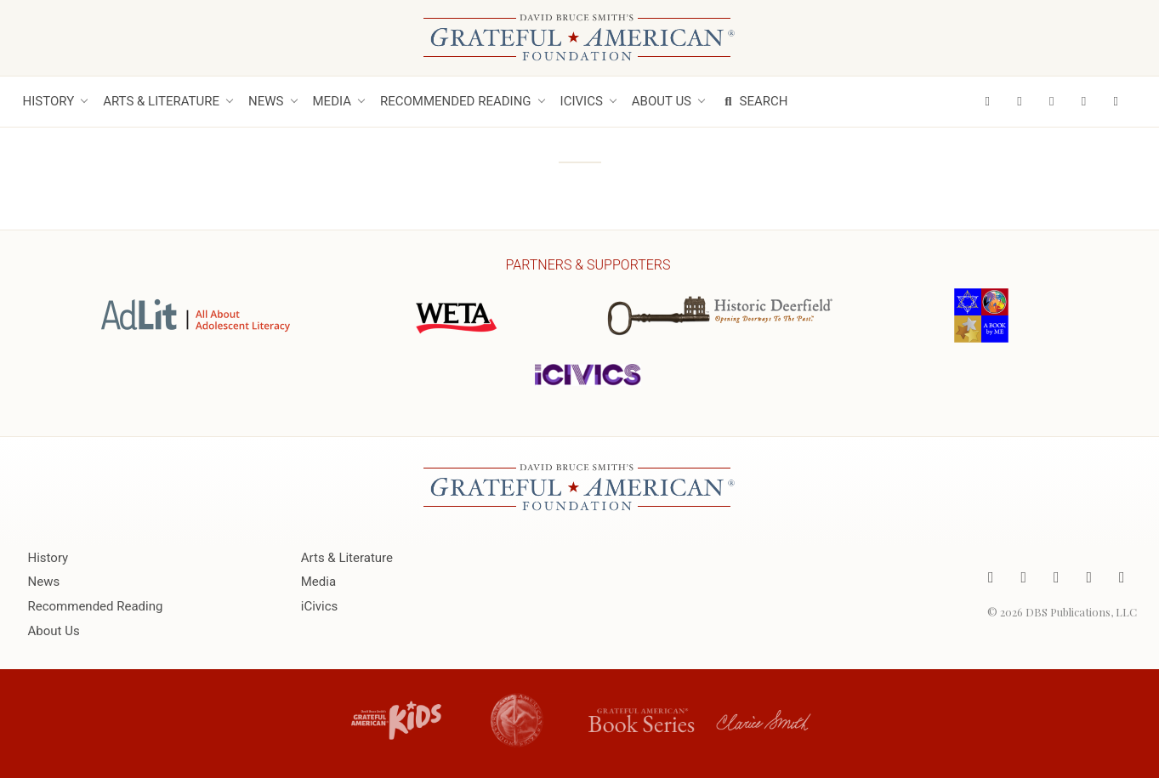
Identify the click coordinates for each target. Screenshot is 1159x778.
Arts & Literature (161, 101)
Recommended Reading (455, 101)
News (265, 101)
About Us (661, 101)
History (49, 101)
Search (753, 101)
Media (332, 101)
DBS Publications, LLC (1081, 612)
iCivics (581, 101)
